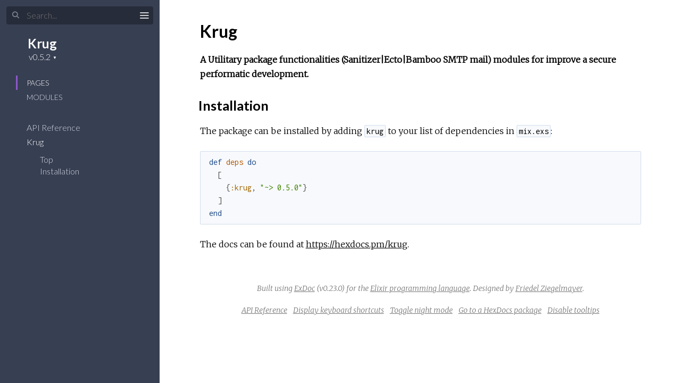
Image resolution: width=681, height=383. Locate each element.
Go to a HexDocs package (500, 310)
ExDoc (304, 288)
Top (46, 159)
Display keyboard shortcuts (338, 310)
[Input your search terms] (79, 15)
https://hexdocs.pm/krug (357, 244)
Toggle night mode (421, 310)
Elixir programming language (420, 288)
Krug (42, 43)
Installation (59, 171)
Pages (38, 82)
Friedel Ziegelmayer (549, 288)
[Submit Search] (16, 15)
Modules (44, 97)
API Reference (60, 127)
